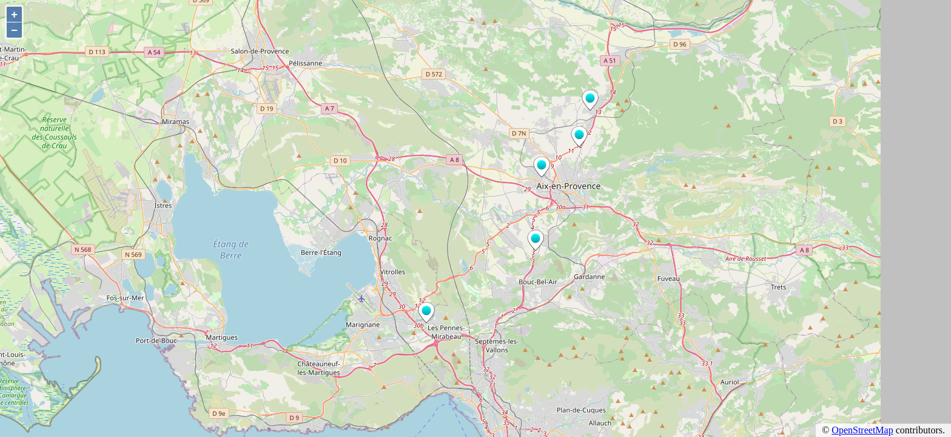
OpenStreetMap (862, 430)
